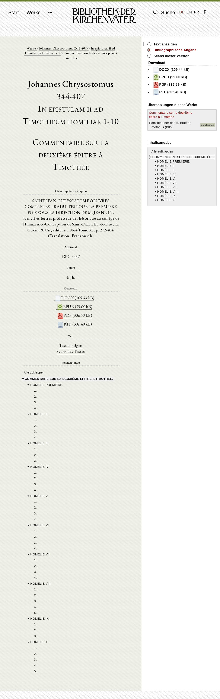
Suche (164, 12)
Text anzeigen (82, 313)
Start (13, 12)
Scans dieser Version (195, 60)
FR (196, 12)
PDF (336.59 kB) (86, 282)
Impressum (176, 685)
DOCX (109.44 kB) (86, 264)
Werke (33, 12)
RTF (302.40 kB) (86, 291)
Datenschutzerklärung (184, 689)
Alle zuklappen (33, 340)
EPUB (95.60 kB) (86, 273)
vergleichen (207, 145)
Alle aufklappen (186, 174)
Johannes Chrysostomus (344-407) (59, 49)
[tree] (82, 496)
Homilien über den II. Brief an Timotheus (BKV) (185, 145)
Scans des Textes (82, 319)
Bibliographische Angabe (191, 52)
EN (189, 12)
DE (182, 12)
